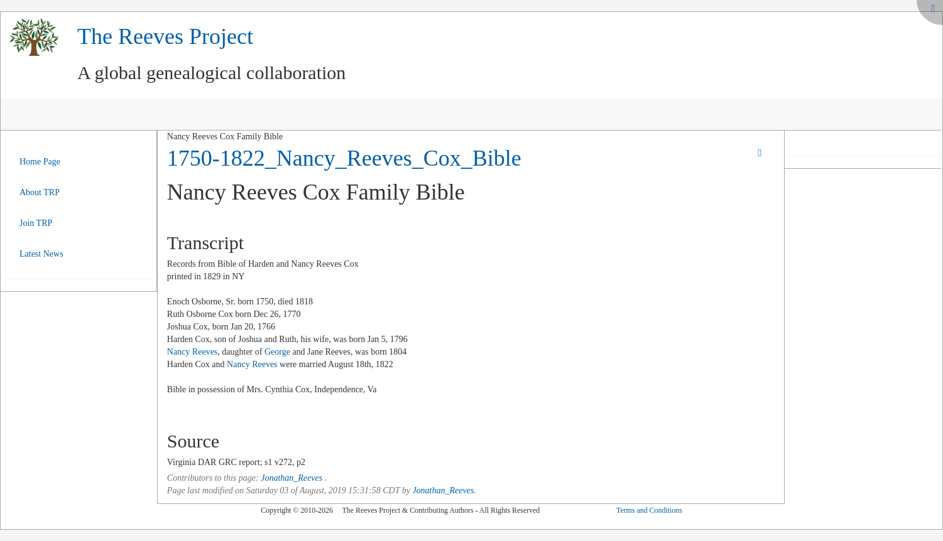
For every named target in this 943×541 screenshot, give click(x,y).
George (277, 351)
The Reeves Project (165, 36)
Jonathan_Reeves (291, 478)
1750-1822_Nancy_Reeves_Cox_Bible (344, 158)
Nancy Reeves (192, 351)
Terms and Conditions (649, 510)
